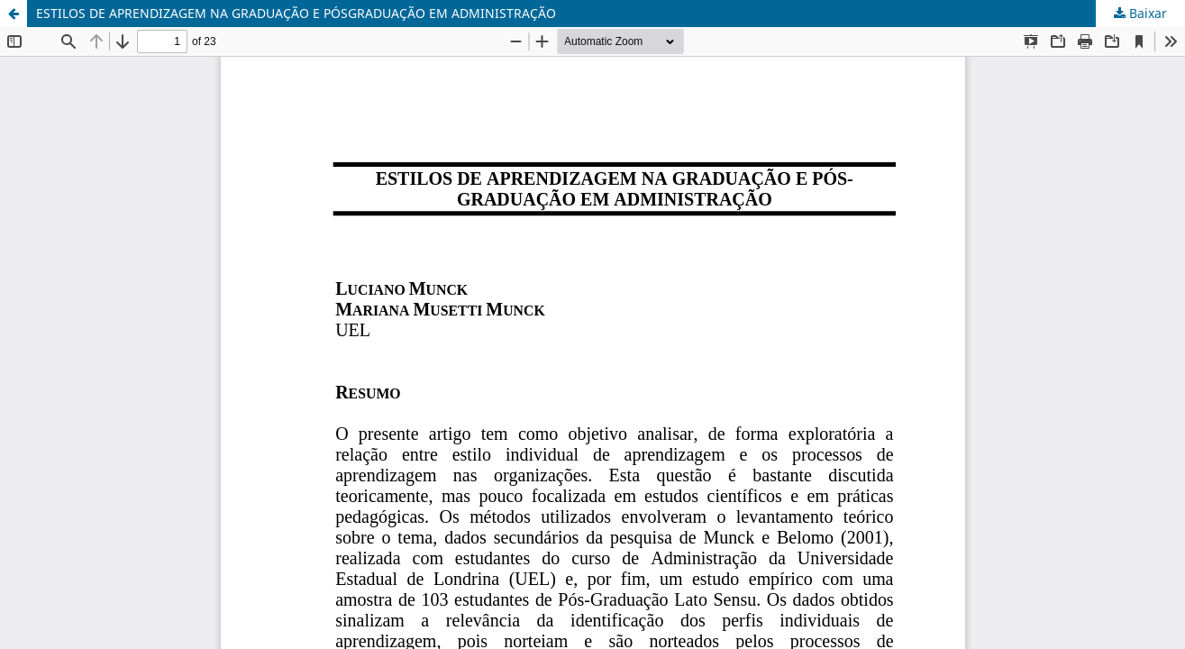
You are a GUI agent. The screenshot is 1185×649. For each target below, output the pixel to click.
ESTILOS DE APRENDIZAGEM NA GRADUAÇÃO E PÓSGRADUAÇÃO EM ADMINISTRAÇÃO (296, 13)
